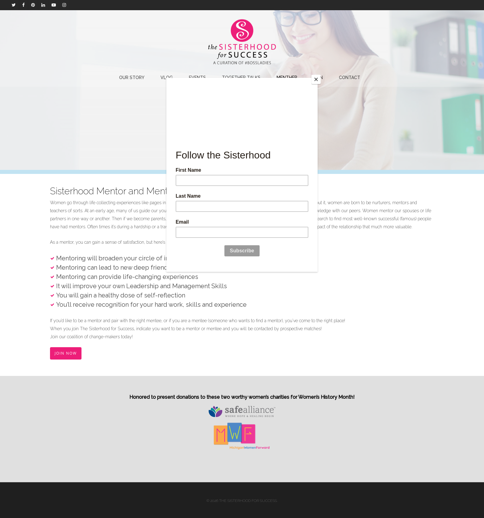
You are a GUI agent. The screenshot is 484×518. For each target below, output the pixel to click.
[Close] (316, 79)
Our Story (131, 77)
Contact (349, 77)
